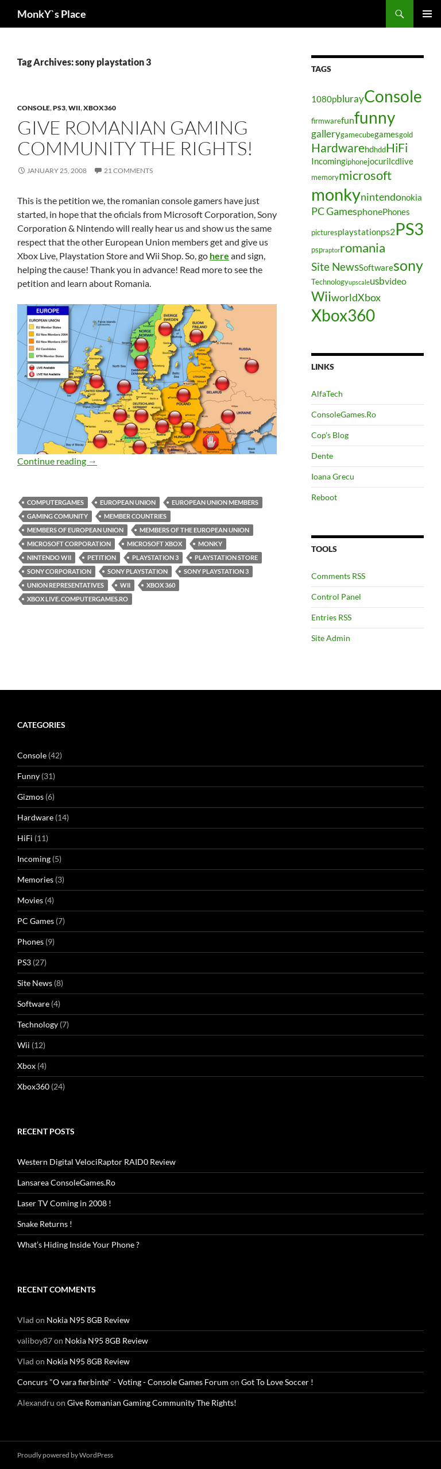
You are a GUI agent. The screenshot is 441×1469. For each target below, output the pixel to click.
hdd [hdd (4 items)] (380, 149)
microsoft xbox (154, 543)
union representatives (65, 585)
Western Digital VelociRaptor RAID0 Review (96, 1162)
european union (128, 502)
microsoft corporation (69, 543)
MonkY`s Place (51, 13)
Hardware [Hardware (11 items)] (338, 147)
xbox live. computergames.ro (77, 599)
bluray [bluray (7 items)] (350, 99)
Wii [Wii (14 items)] (321, 296)
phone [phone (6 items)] (369, 211)
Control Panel (336, 596)
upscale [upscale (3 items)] (359, 282)
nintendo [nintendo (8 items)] (381, 196)
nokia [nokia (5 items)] (411, 197)
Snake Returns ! (44, 1224)
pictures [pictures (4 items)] (324, 232)
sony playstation (137, 571)
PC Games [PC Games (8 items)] (334, 211)
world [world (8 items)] (344, 297)
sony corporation (59, 571)
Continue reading (57, 460)
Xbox (26, 1066)
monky (210, 543)
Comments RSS (338, 576)
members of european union (75, 530)
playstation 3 (155, 557)
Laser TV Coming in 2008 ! (64, 1203)
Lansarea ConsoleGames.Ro (66, 1182)
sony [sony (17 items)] (408, 265)
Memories (35, 879)
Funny (28, 776)
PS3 (59, 107)
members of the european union (194, 530)
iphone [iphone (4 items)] (357, 161)
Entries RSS (331, 617)
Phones (30, 941)
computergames (55, 502)
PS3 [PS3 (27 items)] (409, 228)
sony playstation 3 (216, 571)
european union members (215, 502)
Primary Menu (427, 14)
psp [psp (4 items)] (317, 249)
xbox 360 (160, 585)
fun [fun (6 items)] (347, 119)
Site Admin (330, 638)
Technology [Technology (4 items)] (330, 281)
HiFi (25, 838)
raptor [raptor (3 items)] (331, 250)
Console (33, 107)
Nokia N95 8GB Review (88, 1320)
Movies (30, 900)
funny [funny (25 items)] (374, 117)
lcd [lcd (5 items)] (394, 161)
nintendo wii (49, 557)
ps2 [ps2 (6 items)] (388, 231)
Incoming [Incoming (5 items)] (328, 161)
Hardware (35, 817)
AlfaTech (327, 393)
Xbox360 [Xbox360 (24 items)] (343, 315)
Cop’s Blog (330, 435)
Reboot (324, 497)
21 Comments (128, 170)
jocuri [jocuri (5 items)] (378, 161)
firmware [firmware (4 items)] (326, 120)
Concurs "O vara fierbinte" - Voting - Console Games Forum (123, 1382)
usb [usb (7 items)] (377, 281)
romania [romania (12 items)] (362, 247)
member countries (135, 516)
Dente (322, 456)
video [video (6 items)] (396, 280)
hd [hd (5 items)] (369, 149)
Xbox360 (99, 107)
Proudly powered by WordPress (65, 1455)
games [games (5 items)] (386, 134)
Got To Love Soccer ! (277, 1382)
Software (33, 1003)
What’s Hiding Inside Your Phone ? (78, 1244)
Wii (74, 107)
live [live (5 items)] (406, 161)
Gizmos (30, 796)
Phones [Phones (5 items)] (396, 212)
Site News (34, 983)
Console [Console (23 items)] (393, 96)
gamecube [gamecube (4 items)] (357, 134)
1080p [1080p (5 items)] (323, 99)
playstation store (226, 557)
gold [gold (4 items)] (406, 134)
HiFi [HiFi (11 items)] (397, 147)
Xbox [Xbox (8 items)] (369, 297)
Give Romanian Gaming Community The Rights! (135, 138)
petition (101, 557)
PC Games (35, 921)
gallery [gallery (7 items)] (326, 134)
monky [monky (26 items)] (336, 194)
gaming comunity (57, 516)
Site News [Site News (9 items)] (335, 266)
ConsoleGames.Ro (343, 414)
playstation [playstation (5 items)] (359, 232)
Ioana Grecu (332, 476)
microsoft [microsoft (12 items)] (365, 175)
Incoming (34, 859)
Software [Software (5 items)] (376, 268)
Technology (37, 1024)
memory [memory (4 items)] (325, 177)
